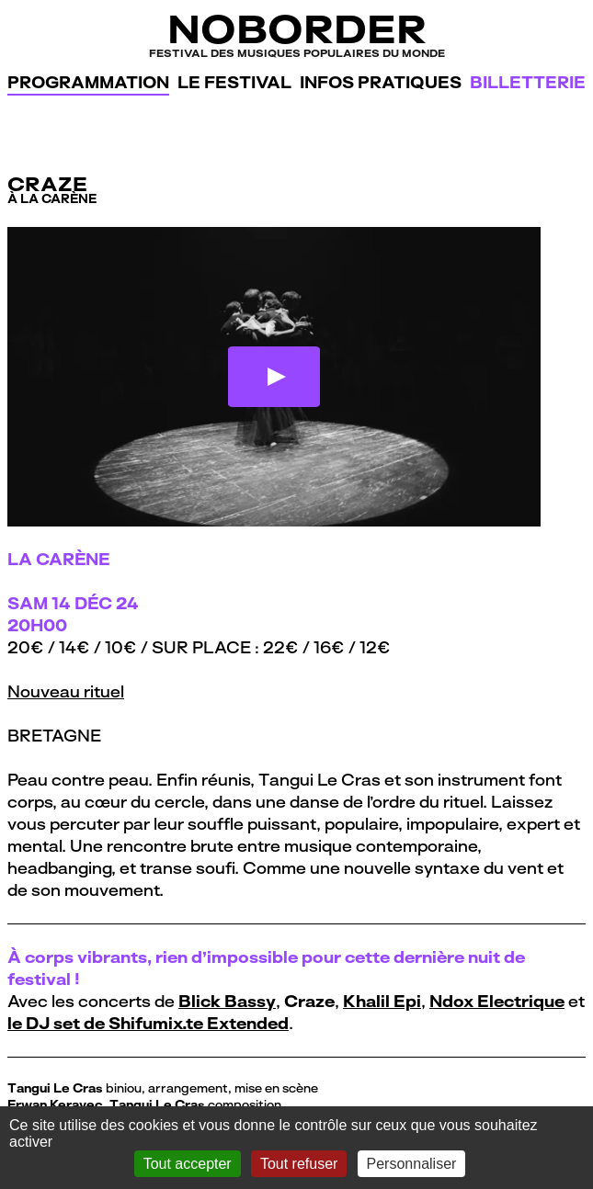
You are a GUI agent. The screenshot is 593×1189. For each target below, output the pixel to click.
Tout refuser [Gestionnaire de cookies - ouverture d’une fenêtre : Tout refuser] (298, 1164)
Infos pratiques (381, 82)
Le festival (234, 82)
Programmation (88, 82)
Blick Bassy (227, 1001)
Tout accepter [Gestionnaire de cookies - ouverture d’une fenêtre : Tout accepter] (187, 1164)
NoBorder (296, 33)
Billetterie (528, 82)
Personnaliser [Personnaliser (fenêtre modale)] (412, 1164)
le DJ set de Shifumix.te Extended (148, 1023)
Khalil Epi (382, 1001)
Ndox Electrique (496, 1001)
